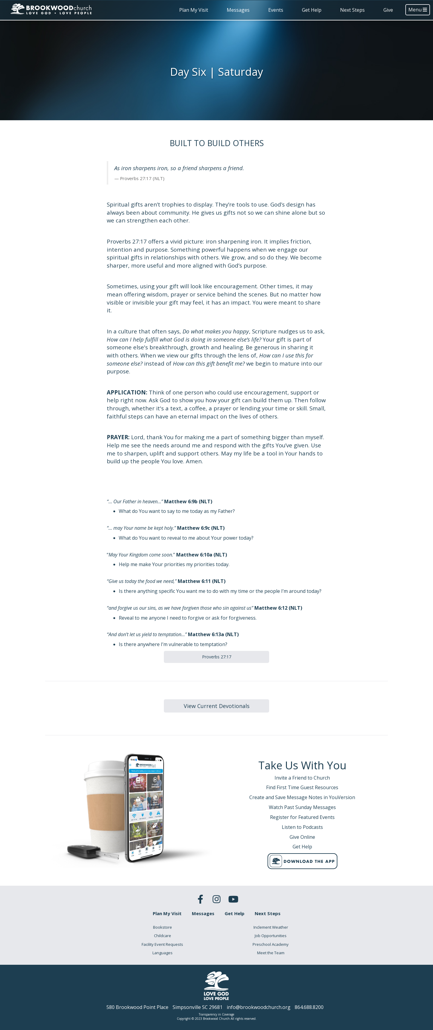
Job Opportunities (271, 935)
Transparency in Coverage (216, 1014)
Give (388, 10)
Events (275, 10)
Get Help (311, 10)
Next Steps (352, 10)
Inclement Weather (270, 927)
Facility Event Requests (162, 944)
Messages (238, 10)
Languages (162, 952)
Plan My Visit (193, 10)
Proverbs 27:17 (216, 657)
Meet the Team (270, 952)
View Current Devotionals (217, 706)
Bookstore (162, 927)
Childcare (162, 935)
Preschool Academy (271, 944)
